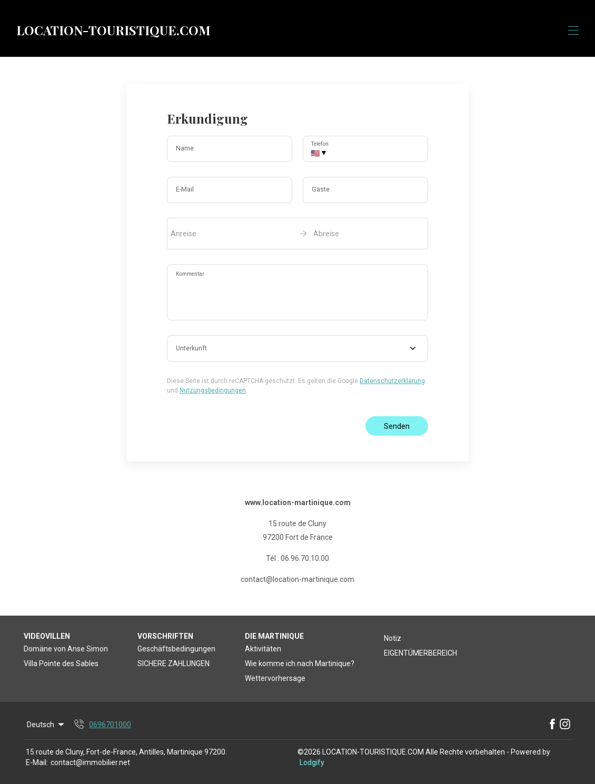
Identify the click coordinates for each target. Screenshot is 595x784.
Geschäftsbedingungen (176, 649)
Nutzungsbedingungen (213, 390)
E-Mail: (37, 762)
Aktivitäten (263, 649)
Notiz (392, 638)
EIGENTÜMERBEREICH (420, 653)
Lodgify (312, 762)
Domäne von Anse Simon (66, 649)
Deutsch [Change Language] (46, 724)
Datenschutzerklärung (392, 381)
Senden (397, 426)
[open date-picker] (297, 233)
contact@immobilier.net (90, 762)
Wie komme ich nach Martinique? (299, 663)
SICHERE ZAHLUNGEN (173, 663)
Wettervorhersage (275, 678)
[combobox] (297, 349)
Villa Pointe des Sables (61, 663)
